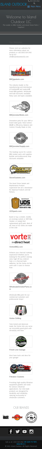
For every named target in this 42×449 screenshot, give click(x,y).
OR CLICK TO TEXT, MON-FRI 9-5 (27, 443)
